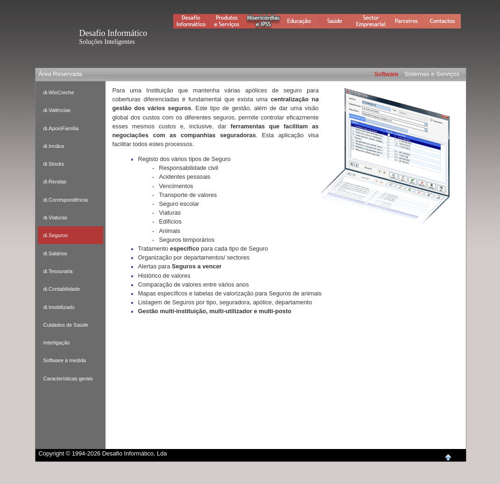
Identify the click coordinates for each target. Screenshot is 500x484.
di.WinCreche (58, 92)
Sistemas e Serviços (431, 73)
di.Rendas (55, 181)
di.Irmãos (53, 146)
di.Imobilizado (59, 307)
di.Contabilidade (61, 289)
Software (386, 73)
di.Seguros (55, 235)
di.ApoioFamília (61, 128)
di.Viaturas (55, 217)
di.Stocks (53, 164)
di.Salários (55, 253)
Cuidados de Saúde (66, 325)
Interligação (56, 342)
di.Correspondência (65, 200)
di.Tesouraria (58, 271)
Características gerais (68, 378)
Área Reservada (60, 73)
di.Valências (57, 110)
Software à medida (64, 360)
